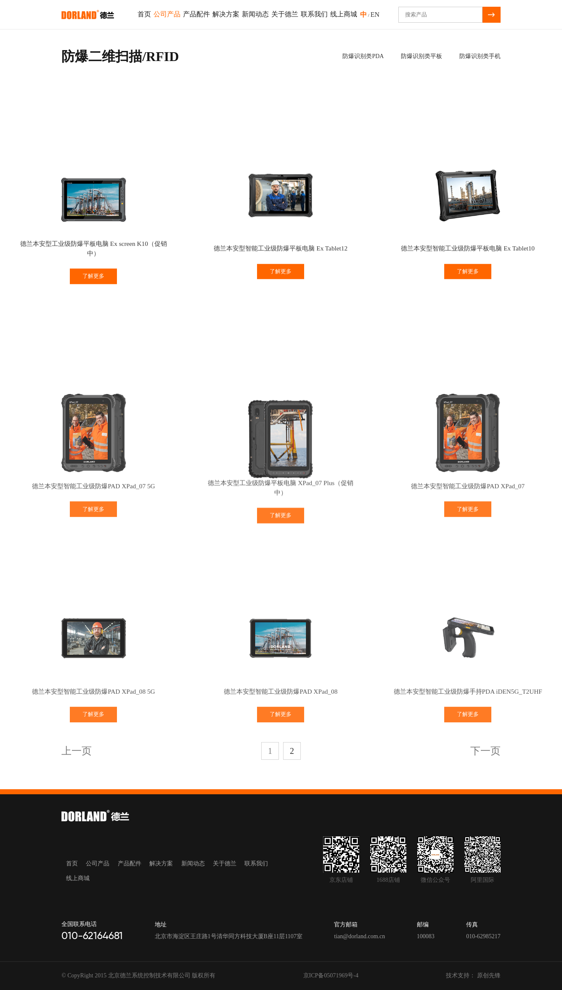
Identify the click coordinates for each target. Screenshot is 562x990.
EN (375, 14)
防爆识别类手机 (479, 56)
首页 (144, 14)
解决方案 (225, 14)
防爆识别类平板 (420, 56)
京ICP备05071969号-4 (330, 975)
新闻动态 (255, 14)
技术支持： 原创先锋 (473, 975)
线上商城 (343, 14)
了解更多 (93, 287)
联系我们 (314, 14)
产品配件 (196, 14)
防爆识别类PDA (362, 56)
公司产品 (167, 14)
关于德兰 (284, 14)
